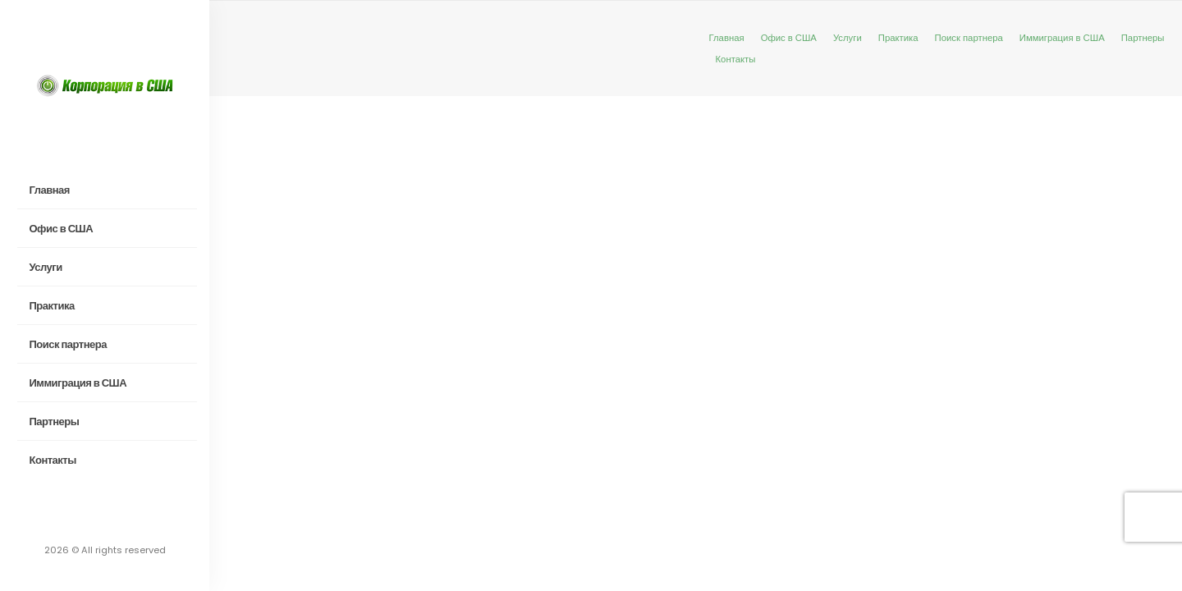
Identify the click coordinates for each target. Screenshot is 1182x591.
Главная (50, 190)
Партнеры (55, 421)
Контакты (53, 460)
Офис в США (62, 228)
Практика (52, 306)
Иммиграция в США (78, 383)
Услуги (46, 267)
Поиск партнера (68, 344)
